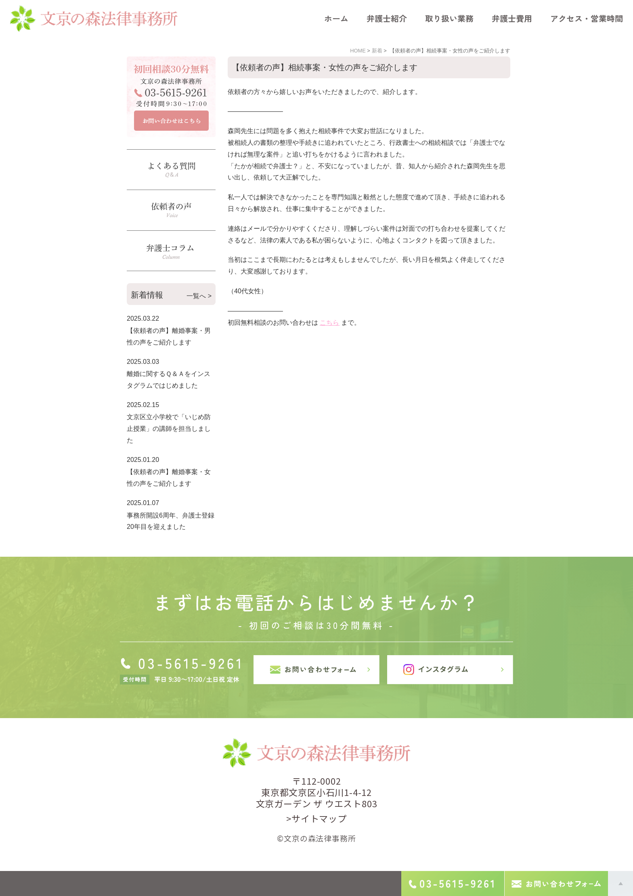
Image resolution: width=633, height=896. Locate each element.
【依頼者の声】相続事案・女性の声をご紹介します (324, 67)
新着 (377, 51)
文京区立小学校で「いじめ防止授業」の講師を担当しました (169, 429)
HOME (357, 51)
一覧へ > (199, 295)
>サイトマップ (316, 818)
